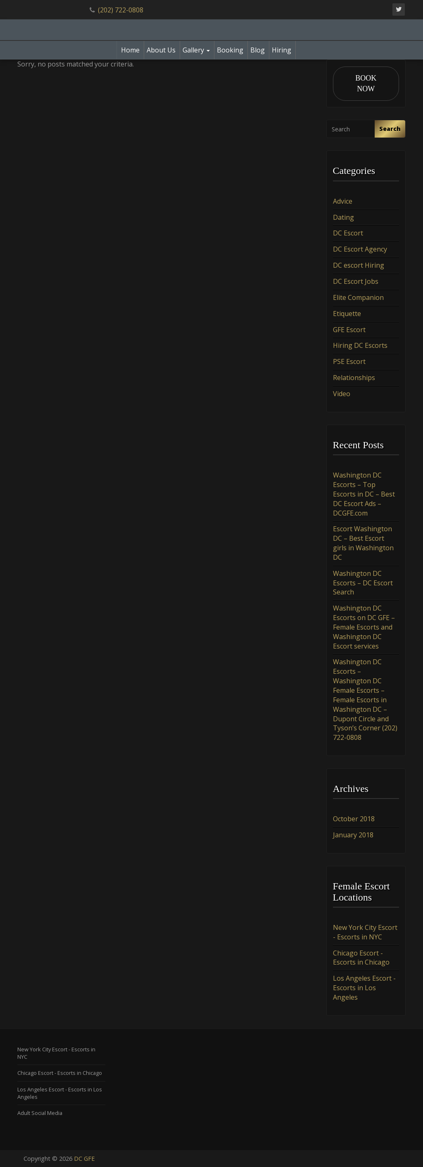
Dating (343, 217)
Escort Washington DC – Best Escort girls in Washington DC (363, 543)
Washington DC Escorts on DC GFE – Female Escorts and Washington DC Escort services (364, 627)
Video (341, 393)
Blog (257, 50)
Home (130, 50)
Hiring (281, 50)
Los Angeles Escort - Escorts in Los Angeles (364, 988)
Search (390, 129)
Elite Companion (358, 297)
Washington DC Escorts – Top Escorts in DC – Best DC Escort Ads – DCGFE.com (364, 494)
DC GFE (84, 1158)
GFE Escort (349, 329)
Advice (342, 201)
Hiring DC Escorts (360, 345)
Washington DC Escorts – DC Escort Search (363, 583)
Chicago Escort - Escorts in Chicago (361, 957)
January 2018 (353, 834)
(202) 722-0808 (120, 9)
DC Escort (348, 233)
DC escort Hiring (358, 265)
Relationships (354, 377)
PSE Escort (349, 361)
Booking (230, 50)
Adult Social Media (39, 1113)
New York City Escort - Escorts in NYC (365, 932)
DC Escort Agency (360, 249)
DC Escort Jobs (355, 281)
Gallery (196, 50)
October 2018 (354, 818)
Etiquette (347, 313)
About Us (161, 50)
